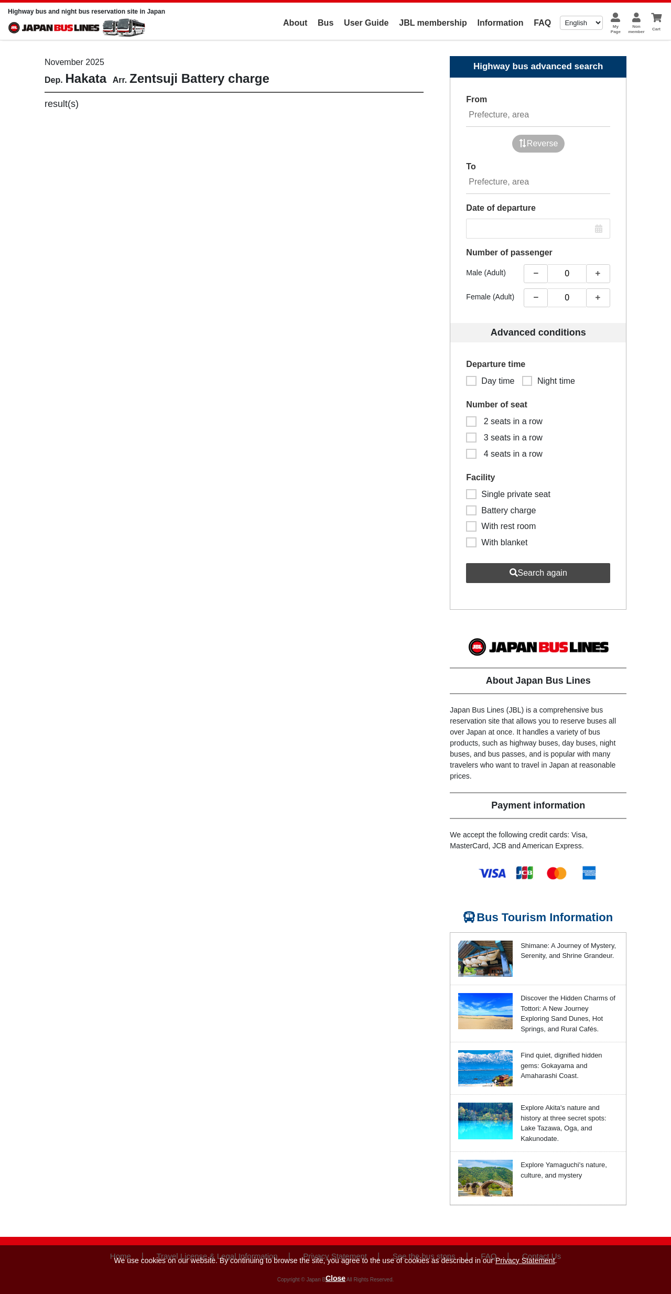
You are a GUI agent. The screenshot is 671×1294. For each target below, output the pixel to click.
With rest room (501, 526)
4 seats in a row (504, 453)
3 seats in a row (504, 437)
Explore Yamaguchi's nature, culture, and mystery (564, 1170)
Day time (490, 380)
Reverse (538, 143)
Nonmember (636, 29)
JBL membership (433, 22)
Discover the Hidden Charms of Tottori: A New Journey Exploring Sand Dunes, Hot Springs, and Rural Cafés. (568, 1013)
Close (335, 1278)
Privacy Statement (525, 1260)
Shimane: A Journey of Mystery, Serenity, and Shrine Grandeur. (568, 951)
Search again (538, 572)
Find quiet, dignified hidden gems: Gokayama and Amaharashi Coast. (561, 1065)
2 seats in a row (504, 421)
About (295, 22)
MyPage (616, 29)
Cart (656, 29)
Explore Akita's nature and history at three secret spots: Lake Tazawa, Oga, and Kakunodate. (563, 1123)
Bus (325, 22)
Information (501, 22)
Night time (548, 380)
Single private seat (508, 494)
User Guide (366, 22)
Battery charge (501, 510)
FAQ (542, 22)
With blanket (496, 542)
